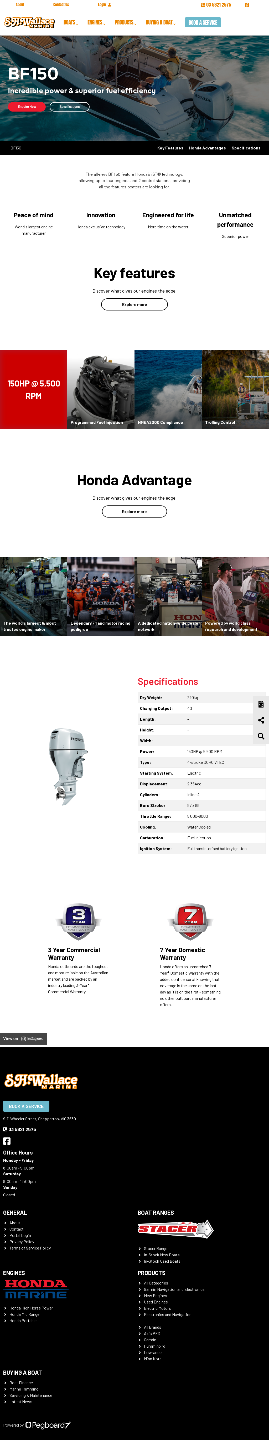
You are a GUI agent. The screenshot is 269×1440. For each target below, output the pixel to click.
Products (124, 22)
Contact (16, 1228)
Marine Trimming (23, 1388)
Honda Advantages (207, 147)
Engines (94, 22)
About (20, 4)
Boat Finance (21, 1382)
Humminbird (154, 1345)
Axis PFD (152, 1333)
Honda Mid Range (24, 1314)
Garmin (150, 1339)
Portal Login (20, 1235)
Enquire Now (27, 106)
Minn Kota (153, 1358)
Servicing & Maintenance (30, 1395)
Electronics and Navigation (168, 1314)
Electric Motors (157, 1308)
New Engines (155, 1295)
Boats (69, 22)
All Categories (156, 1282)
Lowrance (153, 1352)
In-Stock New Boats (162, 1254)
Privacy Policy (21, 1241)
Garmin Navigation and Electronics (174, 1289)
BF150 (16, 147)
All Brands (152, 1326)
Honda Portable (23, 1320)
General (15, 1212)
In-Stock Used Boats (162, 1260)
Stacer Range (155, 1248)
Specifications (73, 106)
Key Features (170, 147)
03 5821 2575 (216, 4)
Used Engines (156, 1301)
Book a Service (203, 22)
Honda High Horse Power (31, 1307)
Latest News (20, 1401)
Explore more (134, 304)
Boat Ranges (156, 1212)
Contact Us (61, 4)
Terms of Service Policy (30, 1247)
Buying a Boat (159, 22)
